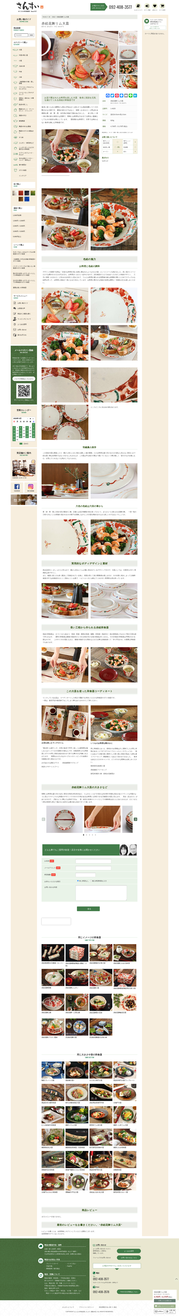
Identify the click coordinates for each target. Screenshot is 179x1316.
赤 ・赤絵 (52, 17)
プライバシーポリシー (86, 1307)
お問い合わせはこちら (129, 1258)
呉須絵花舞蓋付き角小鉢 (101, 1028)
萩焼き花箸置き (109, 774)
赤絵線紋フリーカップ (99, 770)
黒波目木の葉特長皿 (53, 1094)
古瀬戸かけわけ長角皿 (53, 1183)
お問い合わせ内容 (50, 887)
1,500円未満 (17, 215)
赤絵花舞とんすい (77, 979)
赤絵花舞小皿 (101, 979)
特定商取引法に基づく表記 (108, 1307)
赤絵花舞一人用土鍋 (77, 1003)
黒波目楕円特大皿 (101, 1161)
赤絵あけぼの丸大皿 (101, 1183)
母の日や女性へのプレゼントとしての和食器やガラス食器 (24, 274)
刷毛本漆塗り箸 (96, 774)
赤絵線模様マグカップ (70, 763)
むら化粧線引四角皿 (53, 1116)
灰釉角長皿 (124, 1161)
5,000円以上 (17, 236)
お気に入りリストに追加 (165, 1306)
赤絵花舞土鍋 (53, 1003)
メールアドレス (52, 868)
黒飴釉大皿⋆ (77, 1071)
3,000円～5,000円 (19, 231)
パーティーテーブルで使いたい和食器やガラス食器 (24, 267)
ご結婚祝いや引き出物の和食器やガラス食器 (24, 260)
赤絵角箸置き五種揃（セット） (53, 954)
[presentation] (56, 925)
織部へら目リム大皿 (124, 1116)
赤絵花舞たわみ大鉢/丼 (124, 954)
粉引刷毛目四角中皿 (101, 1138)
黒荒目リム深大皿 (101, 1116)
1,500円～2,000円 (19, 221)
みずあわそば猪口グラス (50, 763)
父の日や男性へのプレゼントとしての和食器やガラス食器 (24, 281)
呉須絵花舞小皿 (77, 1028)
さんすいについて (68, 1307)
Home (45, 17)
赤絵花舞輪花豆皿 (124, 1003)
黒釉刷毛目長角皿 (53, 1161)
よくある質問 (129, 1251)
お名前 (49, 861)
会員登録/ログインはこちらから (53, 1234)
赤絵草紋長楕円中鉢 (101, 1094)
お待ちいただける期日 (52, 881)
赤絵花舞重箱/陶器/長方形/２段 (124, 979)
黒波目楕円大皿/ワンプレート (124, 1071)
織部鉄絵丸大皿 (53, 1138)
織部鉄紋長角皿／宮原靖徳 (77, 1138)
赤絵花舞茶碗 (53, 979)
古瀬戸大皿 (124, 1094)
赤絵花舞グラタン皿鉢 (53, 1028)
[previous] (43, 819)
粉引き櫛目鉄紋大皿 (77, 1094)
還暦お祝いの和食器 (19, 287)
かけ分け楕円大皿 (101, 1071)
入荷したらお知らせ (164, 1301)
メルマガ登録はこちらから (23, 379)
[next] (135, 819)
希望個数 (50, 874)
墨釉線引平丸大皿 (77, 1183)
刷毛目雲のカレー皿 (124, 1183)
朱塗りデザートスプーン (50, 767)
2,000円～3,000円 (19, 226)
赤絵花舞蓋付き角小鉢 (101, 954)
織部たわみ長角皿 (124, 1138)
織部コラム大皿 (77, 1116)
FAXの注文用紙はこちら (129, 1292)
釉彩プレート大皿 (53, 1071)
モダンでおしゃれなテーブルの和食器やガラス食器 (24, 253)
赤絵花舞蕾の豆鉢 (101, 1004)
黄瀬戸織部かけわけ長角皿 (77, 1161)
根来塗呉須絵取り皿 (98, 766)
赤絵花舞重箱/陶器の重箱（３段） (77, 955)
